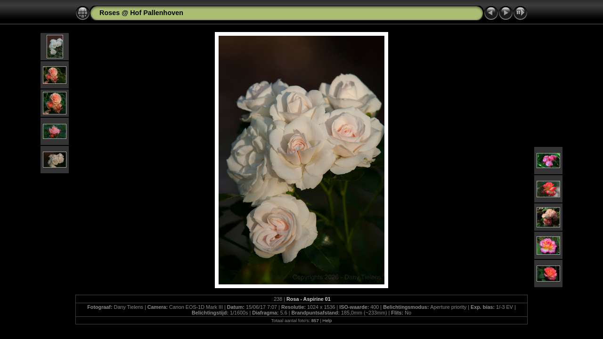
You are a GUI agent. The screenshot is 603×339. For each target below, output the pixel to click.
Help (327, 320)
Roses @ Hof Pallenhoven (141, 12)
